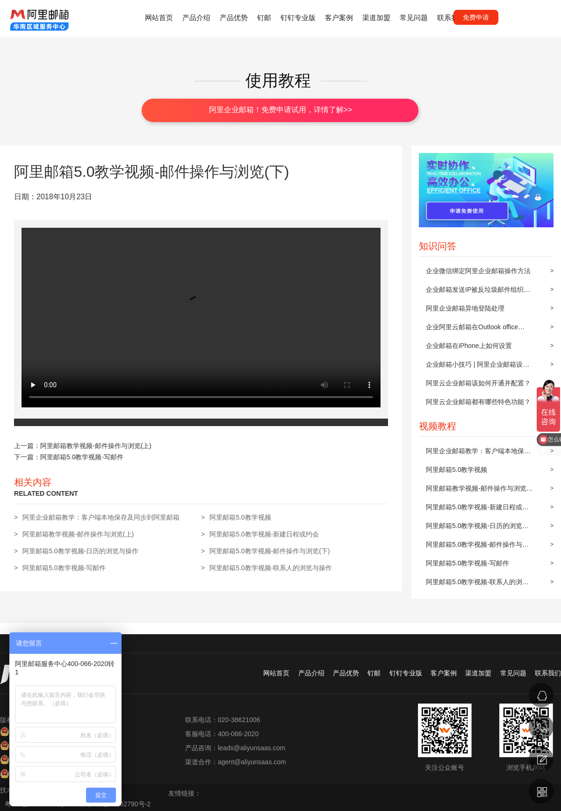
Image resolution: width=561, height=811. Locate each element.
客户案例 (339, 18)
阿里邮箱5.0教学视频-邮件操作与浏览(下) (477, 547)
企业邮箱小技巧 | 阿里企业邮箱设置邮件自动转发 (477, 367)
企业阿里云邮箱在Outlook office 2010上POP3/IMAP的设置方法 (472, 329)
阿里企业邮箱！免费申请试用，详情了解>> (280, 110)
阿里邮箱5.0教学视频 (456, 469)
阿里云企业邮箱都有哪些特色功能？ (478, 402)
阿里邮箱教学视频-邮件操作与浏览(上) (476, 491)
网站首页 (159, 18)
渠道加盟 (376, 18)
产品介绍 (196, 18)
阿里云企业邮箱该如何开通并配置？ (478, 383)
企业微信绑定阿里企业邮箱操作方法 (478, 271)
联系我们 (451, 18)
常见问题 (414, 18)
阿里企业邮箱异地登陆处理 (465, 308)
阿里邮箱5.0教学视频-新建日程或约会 (477, 509)
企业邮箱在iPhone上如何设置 (469, 345)
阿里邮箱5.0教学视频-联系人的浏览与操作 (477, 584)
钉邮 (264, 18)
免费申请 (476, 17)
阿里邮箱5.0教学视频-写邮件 (467, 563)
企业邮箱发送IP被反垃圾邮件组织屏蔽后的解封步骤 (478, 292)
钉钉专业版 (298, 18)
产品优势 (234, 18)
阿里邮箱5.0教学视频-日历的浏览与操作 (477, 528)
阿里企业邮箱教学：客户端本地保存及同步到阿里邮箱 (478, 453)
